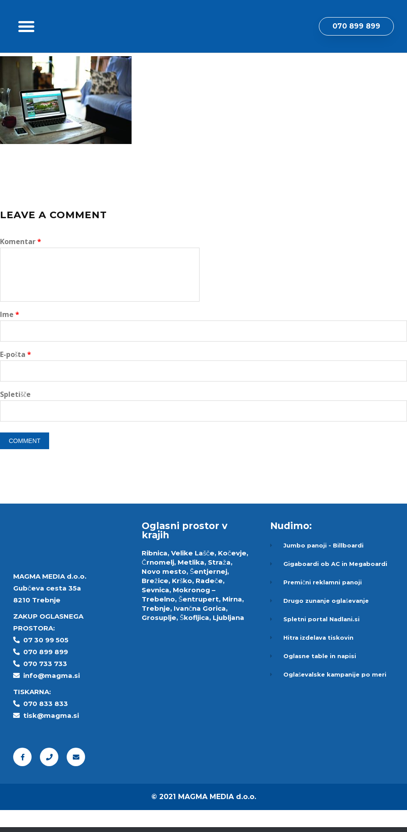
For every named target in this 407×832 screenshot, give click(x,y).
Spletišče (15, 416)
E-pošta (15, 376)
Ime (9, 336)
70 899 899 (48, 674)
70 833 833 (48, 725)
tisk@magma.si (51, 737)
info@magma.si (51, 697)
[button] (26, 37)
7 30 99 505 (48, 662)
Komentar (20, 263)
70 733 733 (47, 685)
